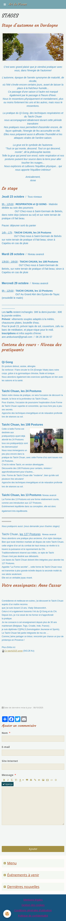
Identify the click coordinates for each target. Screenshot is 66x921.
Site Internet (10, 761)
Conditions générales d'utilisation (33, 910)
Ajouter (33, 849)
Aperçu (7, 784)
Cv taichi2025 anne (14, 651)
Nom (5, 733)
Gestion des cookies (33, 905)
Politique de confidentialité (33, 915)
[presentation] (28, 835)
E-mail (6, 747)
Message (7, 775)
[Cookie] (7, 914)
